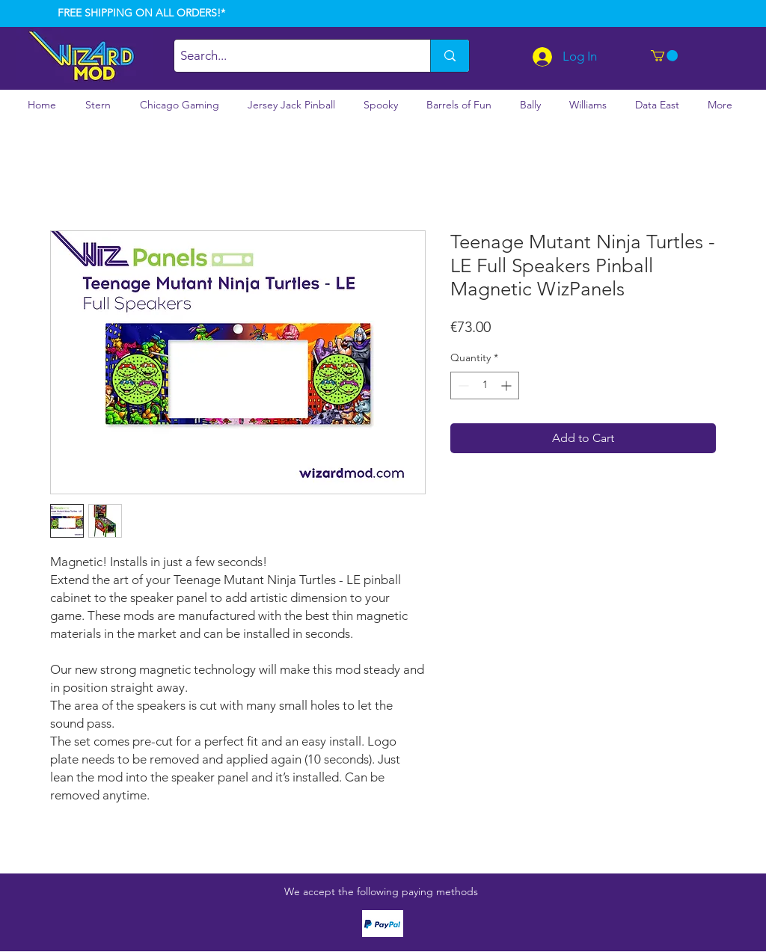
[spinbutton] (484, 385)
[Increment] (507, 385)
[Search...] (289, 56)
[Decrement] (462, 385)
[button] (664, 55)
